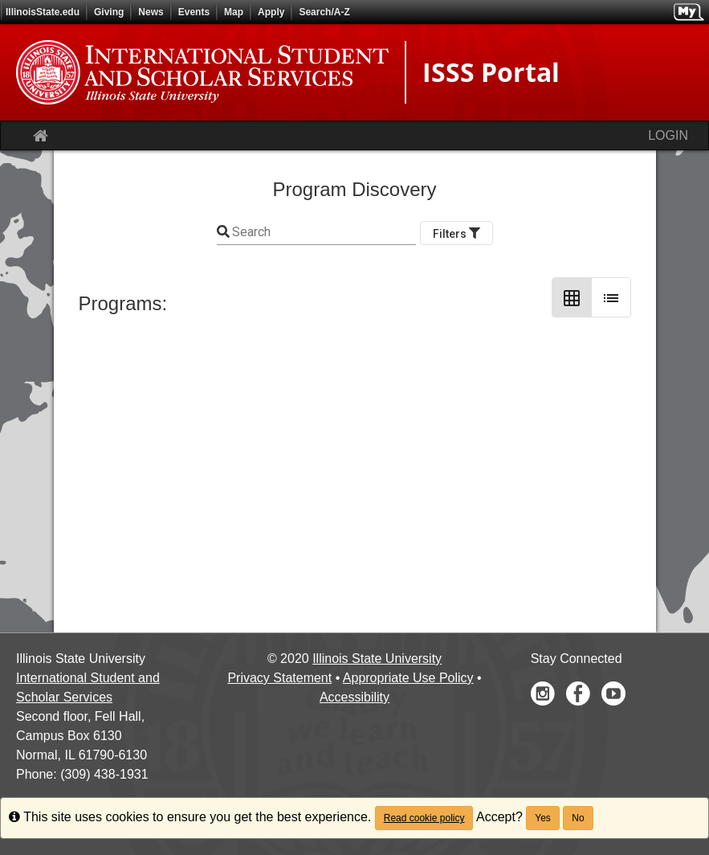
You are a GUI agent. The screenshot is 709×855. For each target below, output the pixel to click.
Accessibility (354, 697)
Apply (271, 12)
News (150, 12)
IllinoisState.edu (42, 12)
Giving (109, 12)
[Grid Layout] (571, 297)
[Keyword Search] (323, 232)
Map (233, 12)
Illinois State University (377, 658)
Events (194, 12)
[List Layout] (611, 297)
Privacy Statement (279, 678)
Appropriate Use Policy (408, 678)
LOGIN (668, 135)
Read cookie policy (424, 818)
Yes (543, 818)
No (578, 818)
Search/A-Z (324, 12)
